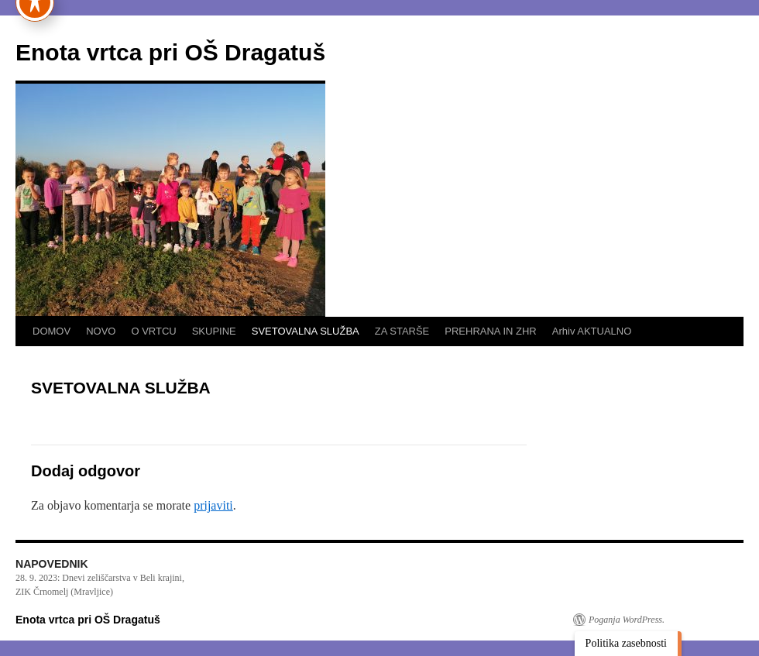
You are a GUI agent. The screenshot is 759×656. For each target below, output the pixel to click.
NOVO (100, 331)
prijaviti (213, 505)
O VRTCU (153, 331)
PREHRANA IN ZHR (490, 331)
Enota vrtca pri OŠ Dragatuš (170, 52)
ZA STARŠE (402, 331)
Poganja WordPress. (627, 619)
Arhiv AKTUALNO (592, 331)
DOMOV (51, 331)
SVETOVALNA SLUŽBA (305, 331)
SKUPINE (214, 331)
